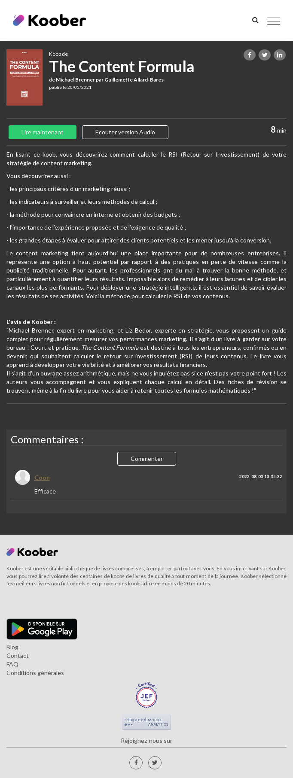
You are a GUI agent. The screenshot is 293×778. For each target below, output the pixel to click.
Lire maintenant (42, 132)
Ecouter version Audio (125, 132)
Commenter (147, 458)
